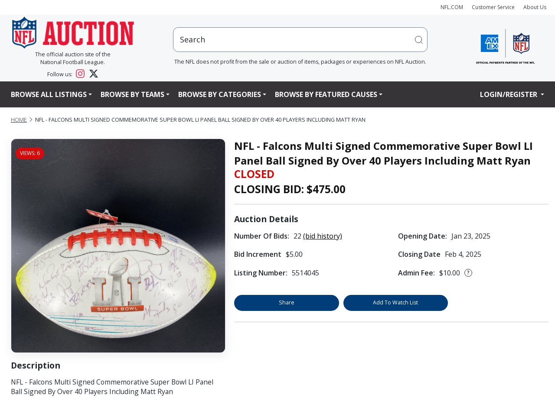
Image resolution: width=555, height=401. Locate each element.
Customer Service (493, 7)
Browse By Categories (219, 94)
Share (286, 302)
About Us (534, 7)
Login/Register (509, 94)
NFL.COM (452, 7)
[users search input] (300, 39)
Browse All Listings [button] (49, 94)
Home (19, 119)
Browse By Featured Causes (326, 94)
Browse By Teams (132, 94)
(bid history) (322, 236)
